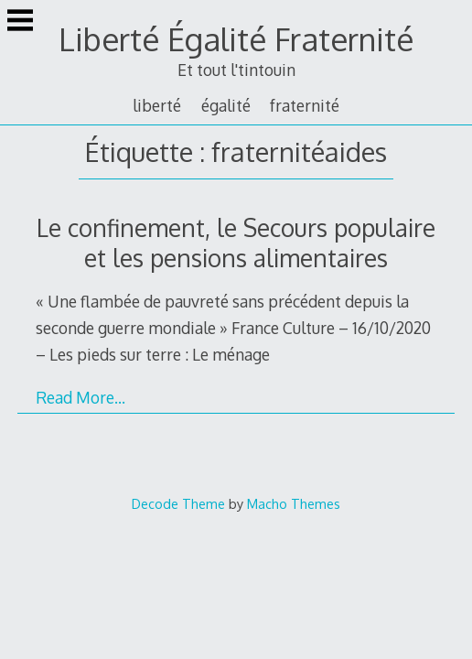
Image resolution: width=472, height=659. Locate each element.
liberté (157, 105)
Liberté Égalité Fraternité (236, 39)
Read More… (80, 397)
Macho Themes (293, 503)
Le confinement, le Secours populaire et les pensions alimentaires (236, 242)
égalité (226, 105)
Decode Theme (178, 503)
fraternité (304, 105)
